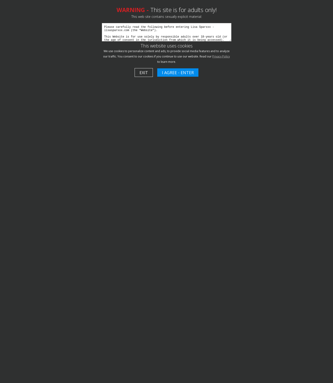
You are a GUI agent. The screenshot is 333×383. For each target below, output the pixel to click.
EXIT (143, 72)
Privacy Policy (221, 56)
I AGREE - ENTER (178, 72)
